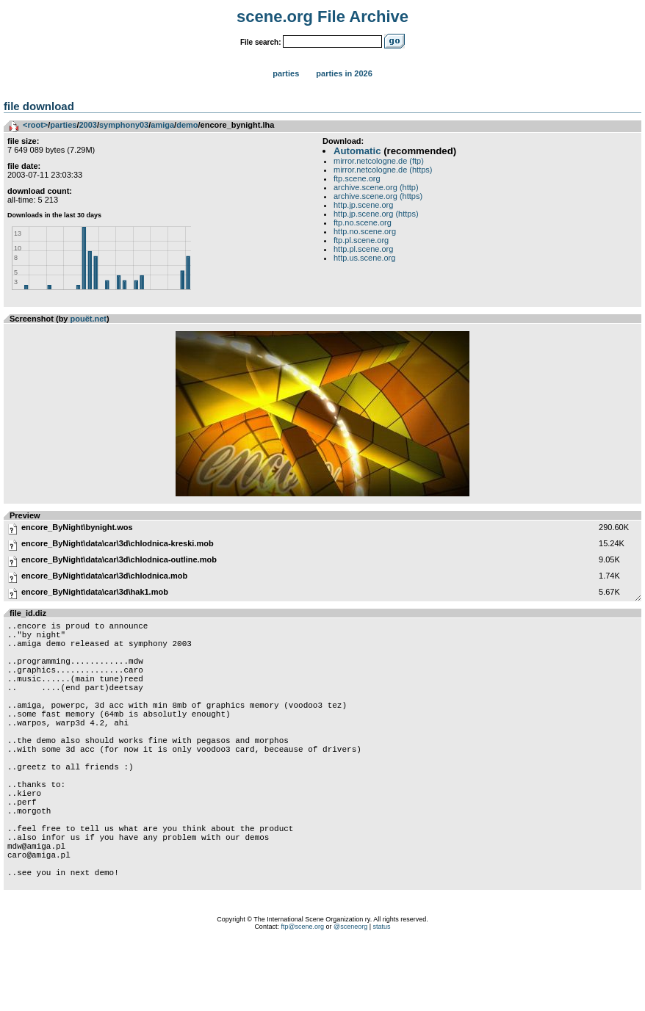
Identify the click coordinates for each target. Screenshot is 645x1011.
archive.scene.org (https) (378, 196)
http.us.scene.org (364, 257)
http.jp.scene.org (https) (376, 213)
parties (63, 124)
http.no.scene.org (365, 231)
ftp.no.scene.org (363, 222)
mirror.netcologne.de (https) (383, 169)
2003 (87, 124)
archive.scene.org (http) (376, 187)
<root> (35, 124)
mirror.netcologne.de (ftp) (379, 160)
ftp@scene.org (302, 992)
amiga (162, 124)
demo (187, 124)
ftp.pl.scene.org (361, 240)
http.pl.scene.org (363, 248)
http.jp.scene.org (363, 204)
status (382, 992)
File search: (260, 42)
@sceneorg (350, 992)
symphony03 (123, 124)
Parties (286, 73)
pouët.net (89, 318)
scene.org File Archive (322, 16)
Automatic (357, 150)
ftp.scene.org (357, 178)
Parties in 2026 (344, 73)
